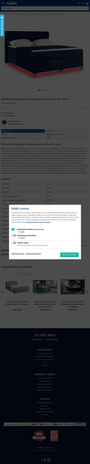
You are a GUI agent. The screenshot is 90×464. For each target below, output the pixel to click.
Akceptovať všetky (69, 255)
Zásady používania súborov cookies (38, 222)
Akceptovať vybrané (33, 254)
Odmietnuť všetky (17, 254)
